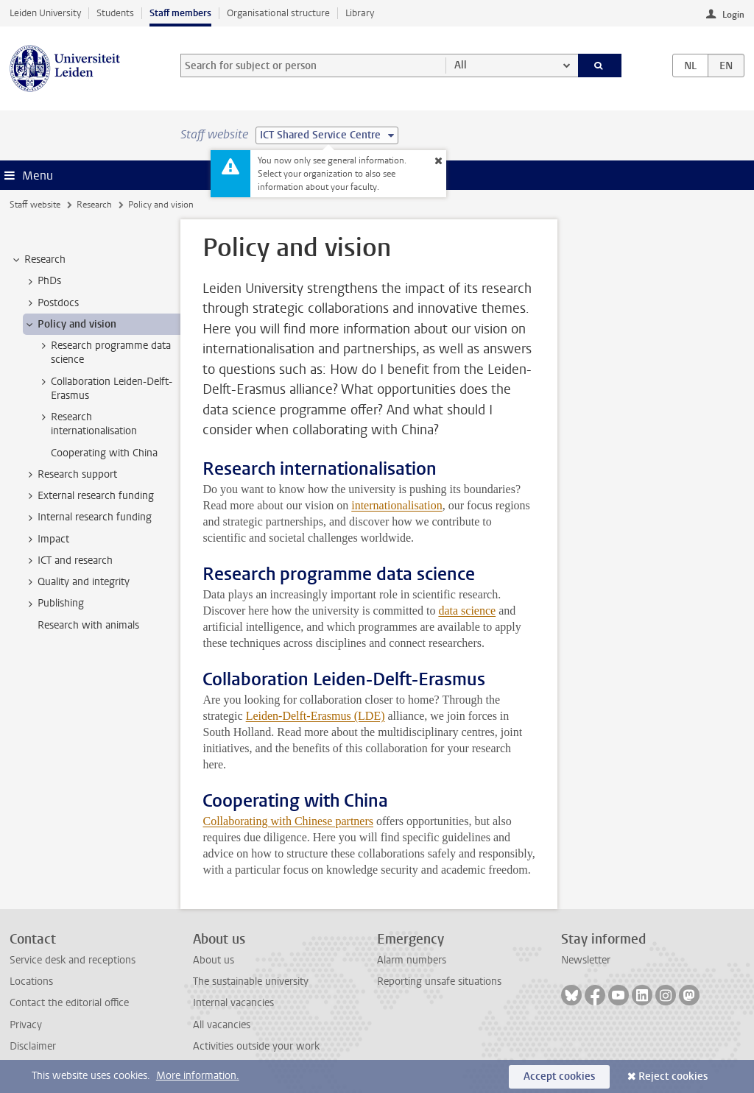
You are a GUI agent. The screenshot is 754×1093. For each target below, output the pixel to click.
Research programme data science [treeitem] (104, 353)
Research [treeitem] (38, 259)
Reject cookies (673, 1076)
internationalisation (397, 505)
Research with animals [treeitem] (88, 625)
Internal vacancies (233, 1003)
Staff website (35, 205)
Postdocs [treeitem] (51, 303)
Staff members (180, 13)
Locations (31, 981)
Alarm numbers (411, 960)
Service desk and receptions (72, 960)
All (460, 65)
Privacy (26, 1025)
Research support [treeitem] (70, 474)
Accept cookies (559, 1076)
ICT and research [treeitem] (68, 560)
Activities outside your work (256, 1046)
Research (94, 205)
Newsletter (585, 960)
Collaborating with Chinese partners (287, 821)
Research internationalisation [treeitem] (87, 424)
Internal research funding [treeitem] (88, 517)
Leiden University (45, 13)
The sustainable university (251, 981)
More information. (197, 1076)
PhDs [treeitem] (42, 281)
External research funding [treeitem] (89, 496)
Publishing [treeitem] (54, 603)
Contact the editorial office (69, 1003)
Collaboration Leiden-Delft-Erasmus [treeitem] (104, 389)
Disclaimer (33, 1046)
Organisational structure (278, 13)
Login (733, 15)
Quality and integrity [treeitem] (77, 582)
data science (467, 610)
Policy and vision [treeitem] (70, 324)
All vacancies (221, 1025)
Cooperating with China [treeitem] (104, 453)
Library (359, 13)
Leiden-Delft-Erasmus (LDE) (315, 716)
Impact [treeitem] (46, 539)
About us (213, 960)
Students (115, 13)
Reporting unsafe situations (439, 981)
